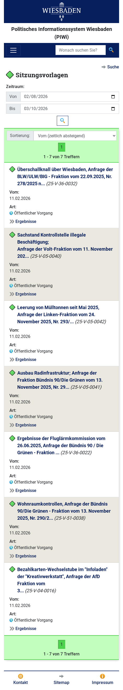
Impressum (102, 682)
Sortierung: (20, 135)
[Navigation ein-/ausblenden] (13, 50)
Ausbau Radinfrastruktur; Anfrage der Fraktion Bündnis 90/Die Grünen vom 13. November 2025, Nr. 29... (60, 380)
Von (13, 96)
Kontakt (20, 682)
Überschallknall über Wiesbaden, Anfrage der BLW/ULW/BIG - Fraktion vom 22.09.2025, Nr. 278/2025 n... (65, 176)
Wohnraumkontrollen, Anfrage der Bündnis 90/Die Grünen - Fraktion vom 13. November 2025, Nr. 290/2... (64, 511)
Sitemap (61, 682)
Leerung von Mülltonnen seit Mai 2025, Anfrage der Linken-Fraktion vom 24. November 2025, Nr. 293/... (58, 314)
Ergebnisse (25, 221)
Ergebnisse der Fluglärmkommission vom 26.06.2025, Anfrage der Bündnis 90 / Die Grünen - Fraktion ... (62, 445)
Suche (113, 66)
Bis (12, 108)
